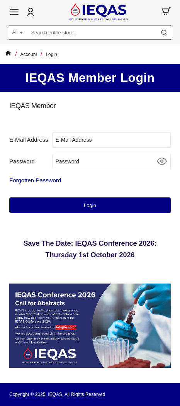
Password (22, 161)
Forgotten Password (35, 180)
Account (28, 54)
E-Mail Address (28, 139)
